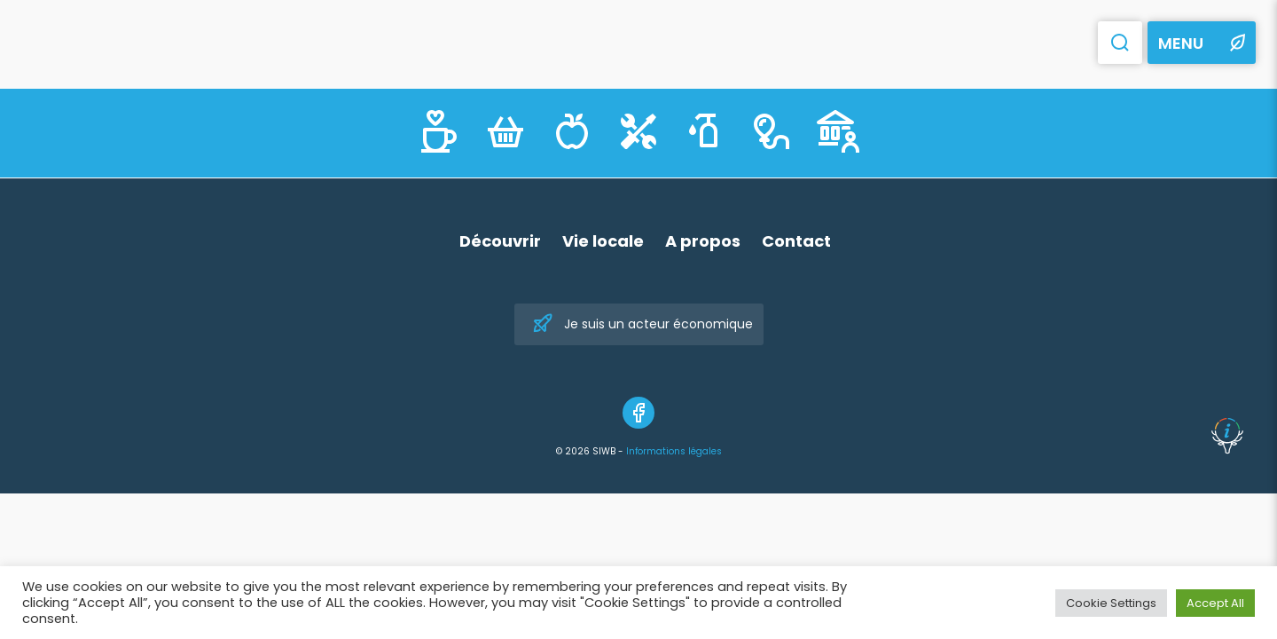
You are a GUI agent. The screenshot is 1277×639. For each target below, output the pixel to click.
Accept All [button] (1215, 603)
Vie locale (603, 241)
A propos (702, 241)
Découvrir (500, 241)
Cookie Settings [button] (1111, 603)
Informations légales (674, 451)
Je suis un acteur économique (642, 324)
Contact (796, 241)
